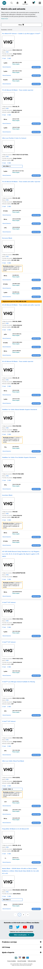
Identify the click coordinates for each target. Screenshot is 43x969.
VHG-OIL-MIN (16, 198)
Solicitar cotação (36, 67)
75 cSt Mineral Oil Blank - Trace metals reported (17, 90)
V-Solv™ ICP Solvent (8, 602)
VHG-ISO (14, 511)
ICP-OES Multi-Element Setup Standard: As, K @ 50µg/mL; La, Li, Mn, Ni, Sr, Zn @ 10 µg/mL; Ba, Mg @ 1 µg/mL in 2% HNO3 (20, 554)
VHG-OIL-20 (15, 378)
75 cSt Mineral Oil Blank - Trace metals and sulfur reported (21, 181)
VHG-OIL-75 (15, 106)
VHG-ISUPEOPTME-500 (18, 573)
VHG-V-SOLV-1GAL (17, 658)
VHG (7, 52)
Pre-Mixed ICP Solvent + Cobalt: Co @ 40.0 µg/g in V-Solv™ (21, 33)
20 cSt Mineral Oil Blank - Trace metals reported (17, 361)
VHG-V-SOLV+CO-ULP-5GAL (20, 154)
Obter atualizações (20, 935)
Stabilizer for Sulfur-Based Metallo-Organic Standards (19, 409)
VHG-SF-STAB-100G (18, 474)
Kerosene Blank (7, 238)
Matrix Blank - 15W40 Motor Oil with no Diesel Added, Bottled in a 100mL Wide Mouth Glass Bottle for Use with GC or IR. (20, 871)
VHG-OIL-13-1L (16, 845)
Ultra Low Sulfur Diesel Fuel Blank (13, 761)
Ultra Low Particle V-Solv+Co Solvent (14, 138)
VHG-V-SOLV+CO (17, 50)
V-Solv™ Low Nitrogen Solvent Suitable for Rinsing (18, 681)
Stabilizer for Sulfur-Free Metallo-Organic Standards (19, 457)
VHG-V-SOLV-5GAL (17, 619)
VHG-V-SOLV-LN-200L (18, 698)
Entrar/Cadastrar (7, 67)
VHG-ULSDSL (16, 777)
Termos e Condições (11, 961)
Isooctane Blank (7, 495)
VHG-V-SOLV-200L (17, 738)
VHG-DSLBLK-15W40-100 (19, 890)
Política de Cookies (32, 961)
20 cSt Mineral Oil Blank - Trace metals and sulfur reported (21, 305)
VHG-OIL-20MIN (16, 321)
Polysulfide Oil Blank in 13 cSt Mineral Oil (15, 829)
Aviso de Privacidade (21, 961)
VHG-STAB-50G (16, 426)
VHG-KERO (15, 254)
